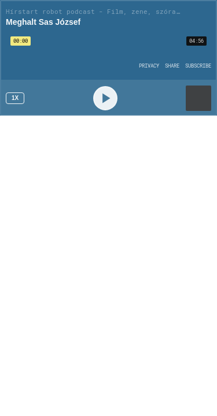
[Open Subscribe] (198, 65)
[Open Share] (172, 65)
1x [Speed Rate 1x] (15, 98)
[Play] (105, 98)
